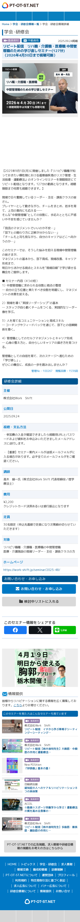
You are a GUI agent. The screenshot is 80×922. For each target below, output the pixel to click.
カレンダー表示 (40, 916)
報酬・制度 (72, 16)
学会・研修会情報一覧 (26, 24)
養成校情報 (40, 869)
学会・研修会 (40, 16)
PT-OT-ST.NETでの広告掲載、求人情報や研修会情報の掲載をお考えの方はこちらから (40, 846)
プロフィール (66, 875)
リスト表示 (24, 916)
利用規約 (21, 880)
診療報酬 (57, 869)
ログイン (66, 5)
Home (5, 24)
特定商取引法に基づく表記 (48, 880)
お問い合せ (63, 891)
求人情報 (24, 16)
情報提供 (45, 891)
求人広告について (25, 886)
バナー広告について (54, 886)
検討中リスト (72, 916)
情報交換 (56, 16)
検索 (8, 916)
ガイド (58, 5)
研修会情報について (23, 891)
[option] (40, 668)
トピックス (8, 16)
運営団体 (47, 875)
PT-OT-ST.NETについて (22, 875)
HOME (12, 864)
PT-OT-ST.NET (20, 5)
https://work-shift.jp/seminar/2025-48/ (31, 570)
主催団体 (56, 916)
